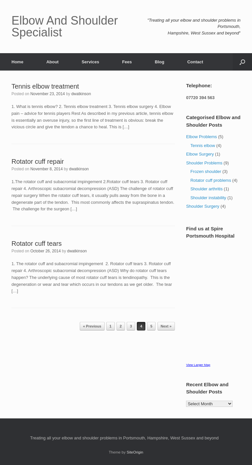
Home (17, 61)
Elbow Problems (201, 136)
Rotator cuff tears (36, 243)
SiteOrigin (135, 452)
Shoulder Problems (204, 162)
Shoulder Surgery (202, 206)
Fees (127, 61)
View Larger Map (198, 365)
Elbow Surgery (200, 154)
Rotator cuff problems (210, 180)
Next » (166, 326)
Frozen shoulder (205, 171)
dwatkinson (81, 94)
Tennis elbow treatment (45, 86)
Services (90, 61)
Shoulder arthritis (206, 188)
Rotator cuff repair (37, 161)
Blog (159, 61)
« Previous (92, 326)
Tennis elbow (202, 145)
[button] (242, 62)
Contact (195, 61)
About (52, 61)
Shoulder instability (208, 197)
